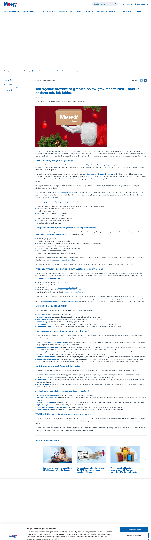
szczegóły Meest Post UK (74, 292)
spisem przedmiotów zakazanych (67, 260)
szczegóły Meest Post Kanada (70, 290)
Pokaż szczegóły (108, 536)
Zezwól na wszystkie (134, 515)
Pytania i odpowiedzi (106, 11)
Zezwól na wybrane (134, 521)
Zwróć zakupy (29, 11)
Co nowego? (27, 71)
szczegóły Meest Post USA (67, 287)
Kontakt (138, 11)
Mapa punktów (65, 11)
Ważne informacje (12, 87)
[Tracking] (116, 4)
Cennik (78, 11)
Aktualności (125, 11)
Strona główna (8, 71)
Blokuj (134, 527)
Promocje (9, 90)
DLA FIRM (89, 11)
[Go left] (36, 459)
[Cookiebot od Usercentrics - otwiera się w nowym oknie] (13, 536)
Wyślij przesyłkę (11, 11)
